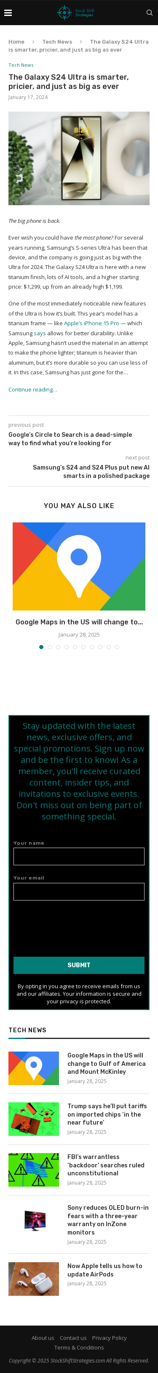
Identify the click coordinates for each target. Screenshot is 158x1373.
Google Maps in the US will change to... (79, 622)
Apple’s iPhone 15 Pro (91, 323)
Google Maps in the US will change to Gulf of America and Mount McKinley (106, 1063)
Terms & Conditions (79, 1347)
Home (16, 42)
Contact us (73, 1338)
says (40, 333)
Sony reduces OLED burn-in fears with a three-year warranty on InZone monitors (108, 1220)
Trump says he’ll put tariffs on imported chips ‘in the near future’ (107, 1114)
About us (43, 1338)
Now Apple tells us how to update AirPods (104, 1270)
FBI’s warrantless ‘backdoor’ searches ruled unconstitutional (106, 1165)
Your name (79, 853)
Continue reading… (32, 389)
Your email (79, 888)
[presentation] (79, 925)
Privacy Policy (109, 1338)
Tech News (57, 42)
